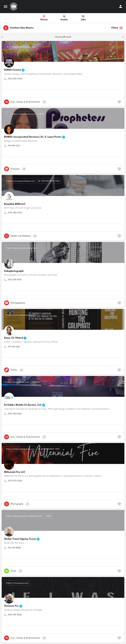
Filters (117, 28)
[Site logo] (14, 6)
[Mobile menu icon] (5, 6)
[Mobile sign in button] (120, 6)
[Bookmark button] (119, 102)
